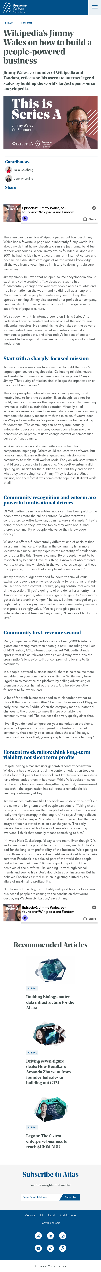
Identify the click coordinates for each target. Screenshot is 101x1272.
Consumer (26, 22)
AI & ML (32, 988)
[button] (95, 7)
